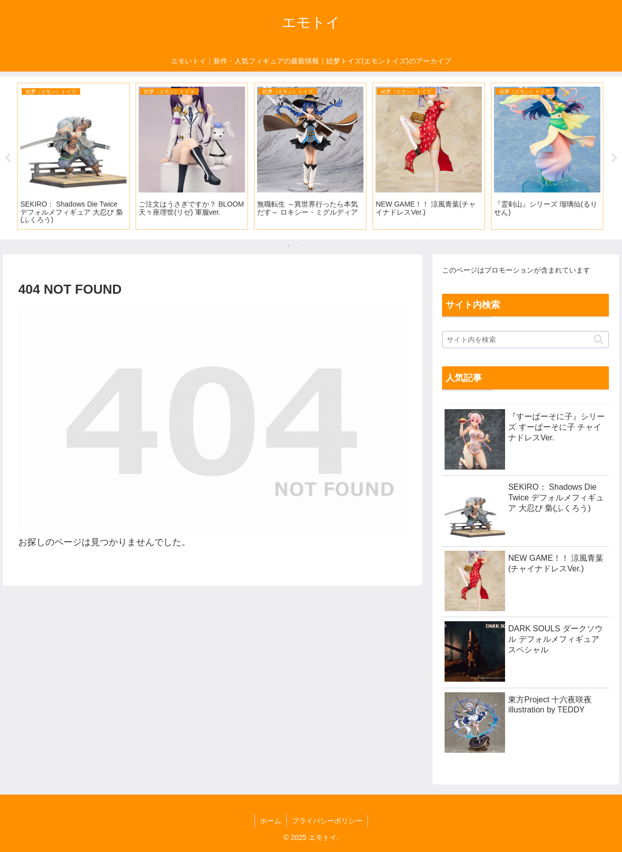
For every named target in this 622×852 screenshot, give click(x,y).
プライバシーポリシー (327, 821)
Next (614, 158)
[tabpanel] (73, 156)
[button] (598, 339)
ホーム (270, 821)
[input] (525, 339)
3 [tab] (319, 246)
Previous (8, 158)
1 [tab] (288, 246)
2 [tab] (303, 246)
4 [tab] (334, 246)
